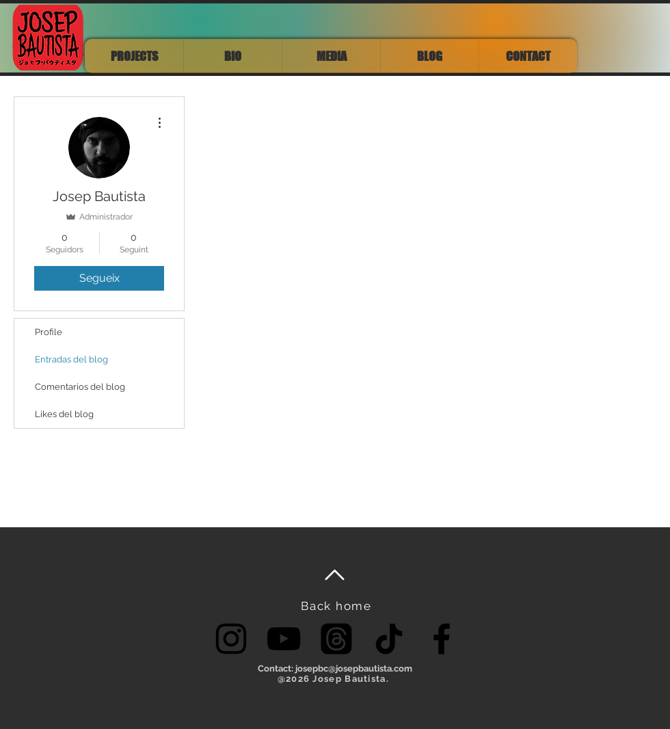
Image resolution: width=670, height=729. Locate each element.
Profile (48, 332)
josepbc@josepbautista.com (353, 668)
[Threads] (336, 638)
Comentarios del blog (80, 387)
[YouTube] (283, 638)
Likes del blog (64, 414)
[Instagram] (231, 638)
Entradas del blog (71, 359)
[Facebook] (441, 638)
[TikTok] (389, 638)
